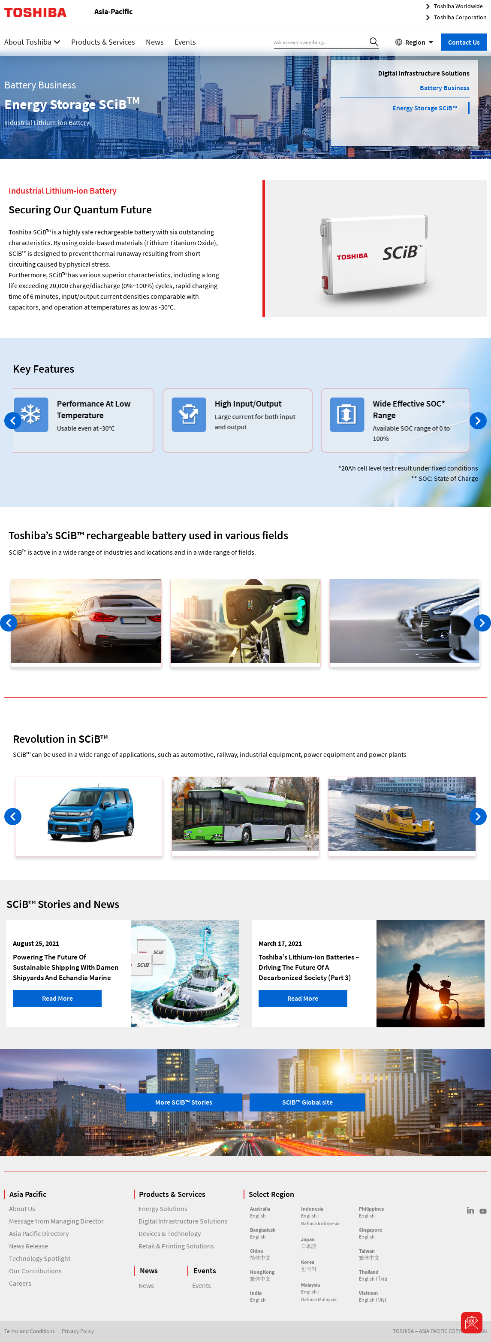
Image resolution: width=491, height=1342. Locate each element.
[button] (12, 420)
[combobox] (319, 42)
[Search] (374, 42)
